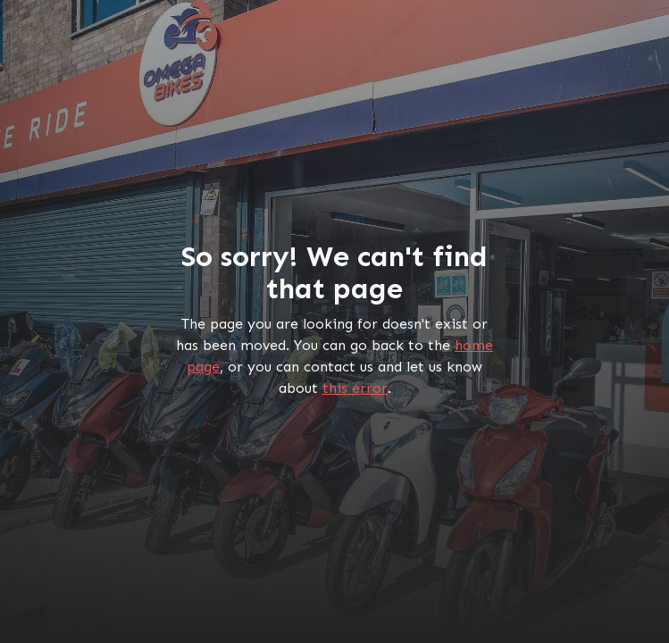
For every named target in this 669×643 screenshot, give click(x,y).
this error (355, 388)
